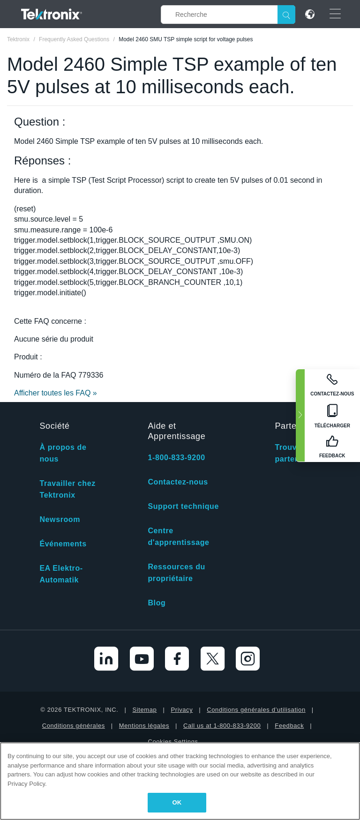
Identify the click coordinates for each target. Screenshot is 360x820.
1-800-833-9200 (176, 458)
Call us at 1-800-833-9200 (222, 725)
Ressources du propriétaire (176, 572)
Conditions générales (73, 725)
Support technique (183, 506)
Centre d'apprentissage (178, 536)
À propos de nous (62, 453)
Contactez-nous (178, 482)
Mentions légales (144, 725)
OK (177, 802)
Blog (156, 603)
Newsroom (59, 519)
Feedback (289, 725)
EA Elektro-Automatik (60, 574)
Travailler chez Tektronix (67, 489)
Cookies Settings (173, 741)
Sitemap (145, 709)
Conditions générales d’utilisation (256, 709)
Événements (62, 544)
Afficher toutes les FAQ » (55, 393)
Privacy (182, 709)
